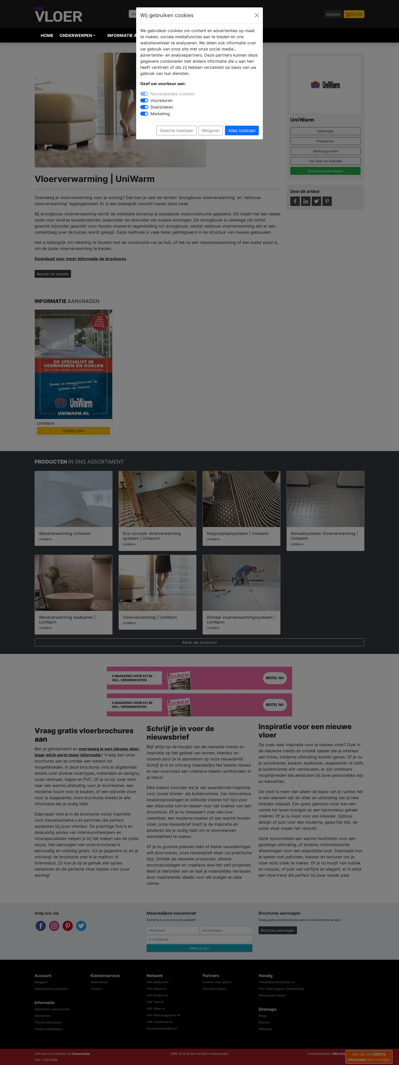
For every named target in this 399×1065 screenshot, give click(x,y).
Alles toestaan (241, 130)
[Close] (257, 15)
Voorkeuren (161, 100)
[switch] (144, 100)
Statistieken (161, 107)
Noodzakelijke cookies (172, 93)
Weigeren (211, 130)
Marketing (160, 113)
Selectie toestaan (176, 130)
